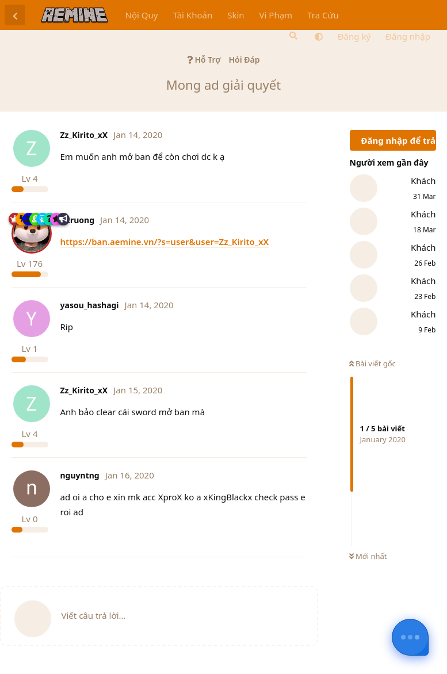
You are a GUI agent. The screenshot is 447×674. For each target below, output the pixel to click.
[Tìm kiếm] (292, 35)
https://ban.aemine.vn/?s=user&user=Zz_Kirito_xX (164, 241)
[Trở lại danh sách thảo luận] (15, 15)
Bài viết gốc (372, 363)
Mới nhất (368, 556)
